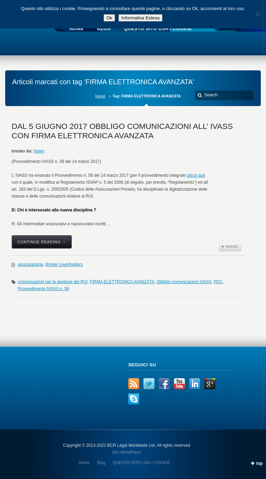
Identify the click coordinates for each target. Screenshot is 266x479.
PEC (218, 281)
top (259, 463)
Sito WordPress (126, 452)
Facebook (164, 383)
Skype (133, 398)
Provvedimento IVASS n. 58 (43, 288)
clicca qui (195, 175)
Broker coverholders (64, 264)
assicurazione (30, 264)
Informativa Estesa (140, 17)
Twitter (148, 383)
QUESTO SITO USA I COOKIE (141, 462)
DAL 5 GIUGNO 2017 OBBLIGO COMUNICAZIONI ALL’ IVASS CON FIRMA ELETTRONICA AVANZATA (122, 131)
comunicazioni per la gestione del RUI (52, 281)
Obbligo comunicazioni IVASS (184, 281)
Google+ (209, 383)
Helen (39, 151)
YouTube (179, 383)
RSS (133, 383)
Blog (101, 462)
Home (100, 96)
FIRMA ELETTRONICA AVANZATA (122, 281)
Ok (109, 17)
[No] (257, 14)
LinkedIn (194, 383)
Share (230, 246)
